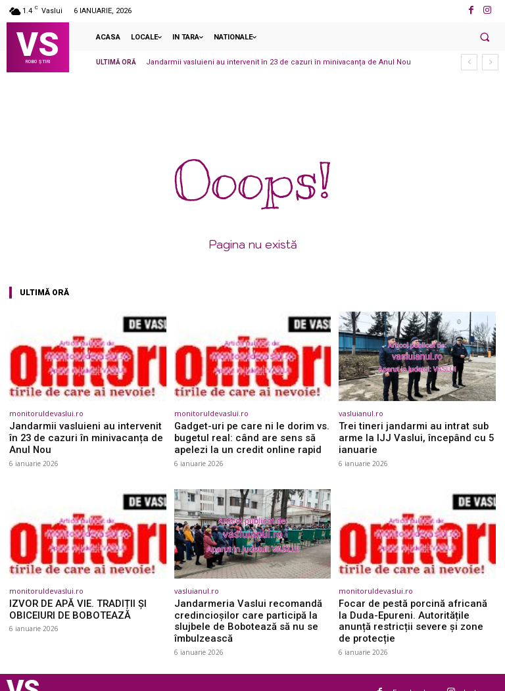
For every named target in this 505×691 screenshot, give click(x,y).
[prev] (469, 62)
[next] (490, 62)
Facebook (410, 671)
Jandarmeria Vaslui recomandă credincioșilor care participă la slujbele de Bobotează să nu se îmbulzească (251, 609)
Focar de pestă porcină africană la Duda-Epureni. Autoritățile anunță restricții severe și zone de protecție (411, 609)
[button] (484, 37)
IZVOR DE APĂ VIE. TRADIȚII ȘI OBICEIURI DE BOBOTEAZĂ (70, 604)
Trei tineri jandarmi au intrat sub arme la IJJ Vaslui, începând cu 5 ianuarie (415, 431)
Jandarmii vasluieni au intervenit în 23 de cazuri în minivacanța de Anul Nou (278, 62)
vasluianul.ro (361, 413)
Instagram (481, 671)
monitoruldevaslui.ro (46, 413)
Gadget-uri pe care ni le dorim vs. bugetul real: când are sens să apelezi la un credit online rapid (249, 436)
